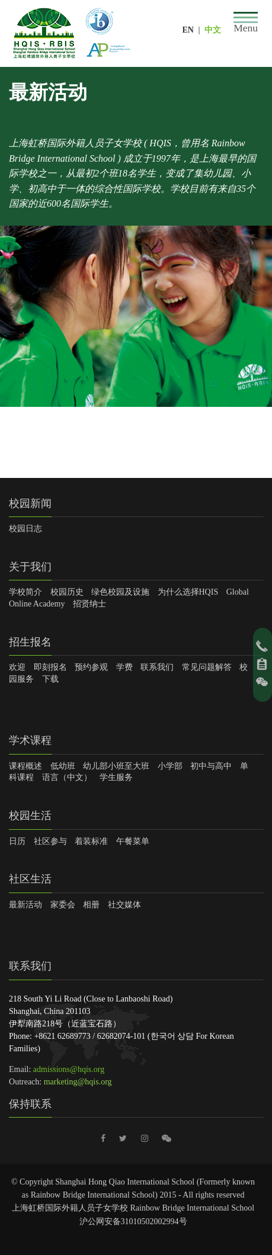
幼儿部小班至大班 (116, 766)
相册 (91, 904)
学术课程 (30, 740)
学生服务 (116, 777)
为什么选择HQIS (188, 592)
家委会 (62, 904)
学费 (124, 667)
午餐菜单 (132, 841)
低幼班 (62, 766)
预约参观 (91, 667)
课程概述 (25, 766)
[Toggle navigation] (246, 23)
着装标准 (91, 841)
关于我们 (30, 567)
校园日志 (25, 528)
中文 (212, 29)
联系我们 (157, 667)
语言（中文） (67, 777)
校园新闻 (30, 503)
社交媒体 (124, 904)
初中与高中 (211, 766)
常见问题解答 (207, 667)
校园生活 (30, 815)
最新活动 (25, 904)
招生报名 (30, 642)
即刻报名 (50, 667)
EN (187, 29)
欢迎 (17, 667)
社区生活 (30, 879)
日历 (17, 841)
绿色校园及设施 (120, 592)
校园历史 (67, 592)
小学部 (170, 766)
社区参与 (50, 841)
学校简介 (25, 592)
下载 (50, 679)
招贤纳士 (89, 603)
